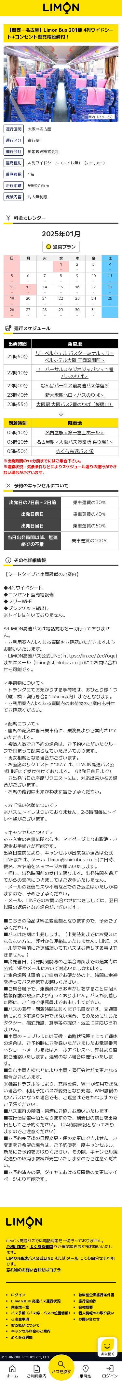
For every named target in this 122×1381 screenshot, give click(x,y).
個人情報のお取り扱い (96, 1312)
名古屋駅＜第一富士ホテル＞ (74, 432)
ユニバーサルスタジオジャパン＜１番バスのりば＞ (75, 372)
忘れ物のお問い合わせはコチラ (33, 1269)
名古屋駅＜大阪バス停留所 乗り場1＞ (75, 441)
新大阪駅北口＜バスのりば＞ (74, 395)
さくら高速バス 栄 (75, 451)
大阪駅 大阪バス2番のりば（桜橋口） (75, 404)
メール (72, 1258)
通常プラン (61, 246)
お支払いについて (25, 1325)
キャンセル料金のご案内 (30, 1330)
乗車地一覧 (20, 1306)
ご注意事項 (20, 1318)
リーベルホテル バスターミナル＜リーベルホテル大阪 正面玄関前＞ (74, 356)
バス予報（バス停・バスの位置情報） (41, 1312)
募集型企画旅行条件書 (96, 1294)
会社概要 (85, 1306)
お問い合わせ (89, 1318)
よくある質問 (41, 1246)
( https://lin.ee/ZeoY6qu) (88, 655)
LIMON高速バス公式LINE (29, 1258)
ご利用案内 (16, 1246)
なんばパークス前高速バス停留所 (75, 385)
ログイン (18, 1294)
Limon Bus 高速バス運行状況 (36, 1300)
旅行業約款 (87, 1300)
